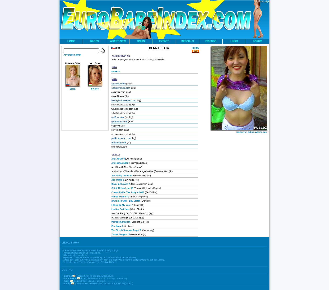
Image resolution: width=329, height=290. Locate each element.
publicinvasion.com (121, 138)
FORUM (257, 41)
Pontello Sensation (120, 222)
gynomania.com (119, 121)
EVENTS (164, 41)
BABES (94, 41)
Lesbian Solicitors (120, 209)
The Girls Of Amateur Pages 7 (126, 230)
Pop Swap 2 (117, 226)
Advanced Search (72, 55)
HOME (71, 41)
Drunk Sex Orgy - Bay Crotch (125, 201)
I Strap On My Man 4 (121, 205)
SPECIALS (187, 41)
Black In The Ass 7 (120, 184)
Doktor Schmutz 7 (120, 197)
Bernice (95, 89)
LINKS (234, 41)
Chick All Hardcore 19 (122, 188)
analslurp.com (118, 83)
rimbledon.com (119, 142)
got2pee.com (117, 117)
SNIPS (141, 41)
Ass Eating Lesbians (121, 175)
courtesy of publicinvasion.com (251, 132)
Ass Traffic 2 (117, 180)
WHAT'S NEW (118, 41)
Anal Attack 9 (118, 159)
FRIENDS (211, 41)
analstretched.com (120, 88)
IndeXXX (115, 72)
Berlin (73, 89)
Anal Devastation (119, 163)
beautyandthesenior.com (123, 100)
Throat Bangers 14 (120, 234)
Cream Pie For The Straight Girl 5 (127, 192)
